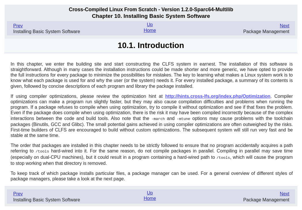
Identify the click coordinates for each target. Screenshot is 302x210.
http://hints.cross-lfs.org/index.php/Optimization (217, 96)
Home (150, 30)
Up (150, 24)
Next (284, 25)
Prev (18, 25)
